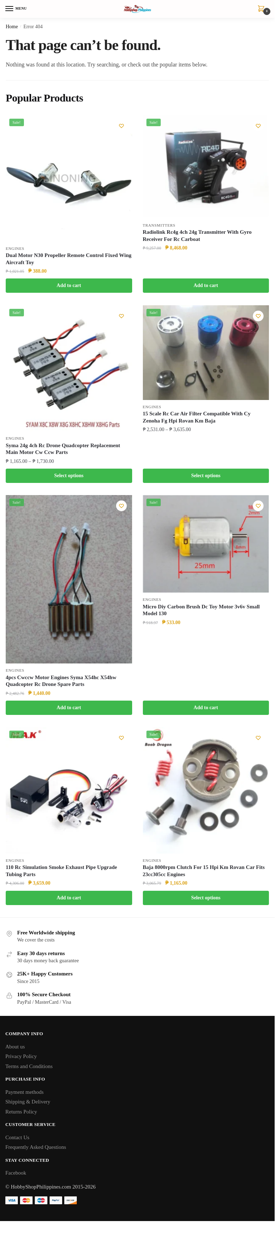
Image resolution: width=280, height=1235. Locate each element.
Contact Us (17, 1140)
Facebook (15, 1175)
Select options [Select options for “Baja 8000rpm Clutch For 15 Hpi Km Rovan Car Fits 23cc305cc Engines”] (205, 899)
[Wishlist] (121, 125)
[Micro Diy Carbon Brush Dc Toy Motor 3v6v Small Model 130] (206, 545)
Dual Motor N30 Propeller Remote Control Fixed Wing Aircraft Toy (68, 259)
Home (12, 26)
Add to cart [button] (69, 285)
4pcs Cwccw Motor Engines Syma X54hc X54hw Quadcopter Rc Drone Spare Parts (61, 682)
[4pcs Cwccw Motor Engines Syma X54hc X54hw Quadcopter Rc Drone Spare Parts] (69, 580)
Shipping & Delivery (27, 1104)
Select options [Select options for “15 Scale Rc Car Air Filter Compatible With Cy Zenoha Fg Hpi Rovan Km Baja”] (205, 476)
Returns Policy (21, 1114)
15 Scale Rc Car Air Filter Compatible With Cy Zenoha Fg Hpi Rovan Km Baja (197, 417)
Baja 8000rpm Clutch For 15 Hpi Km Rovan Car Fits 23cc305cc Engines (204, 872)
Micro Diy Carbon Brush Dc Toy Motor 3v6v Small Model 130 (201, 611)
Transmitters (159, 225)
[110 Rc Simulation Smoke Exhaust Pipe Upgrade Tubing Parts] (69, 792)
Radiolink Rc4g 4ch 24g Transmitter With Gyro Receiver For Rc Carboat (197, 235)
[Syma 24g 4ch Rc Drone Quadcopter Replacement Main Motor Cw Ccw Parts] (69, 369)
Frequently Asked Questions (35, 1149)
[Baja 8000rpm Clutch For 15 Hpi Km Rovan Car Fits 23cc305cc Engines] (206, 792)
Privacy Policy (21, 1059)
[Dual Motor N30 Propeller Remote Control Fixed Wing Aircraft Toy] (69, 178)
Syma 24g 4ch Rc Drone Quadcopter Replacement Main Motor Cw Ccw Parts (63, 449)
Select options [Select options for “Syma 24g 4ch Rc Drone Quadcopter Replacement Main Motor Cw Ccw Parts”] (69, 476)
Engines (15, 248)
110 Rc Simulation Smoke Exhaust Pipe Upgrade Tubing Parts (61, 872)
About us (15, 1049)
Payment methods (24, 1094)
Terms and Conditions (28, 1069)
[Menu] (16, 9)
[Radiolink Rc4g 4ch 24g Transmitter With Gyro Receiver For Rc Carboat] (206, 166)
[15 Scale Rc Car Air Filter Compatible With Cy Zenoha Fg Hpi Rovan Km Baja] (206, 353)
